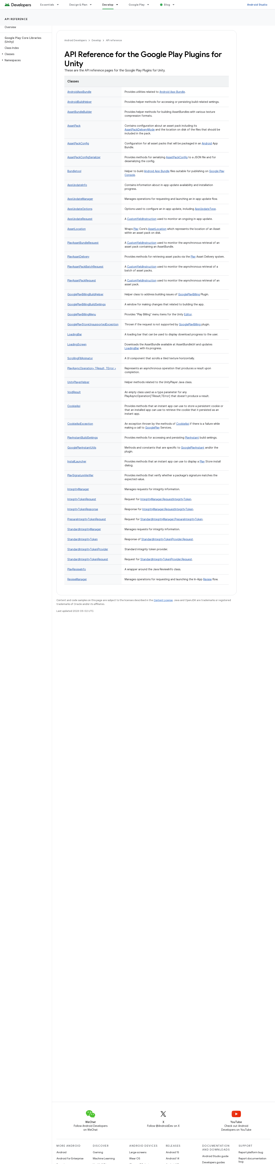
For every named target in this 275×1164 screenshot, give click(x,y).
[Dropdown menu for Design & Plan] (92, 4)
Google (183, 294)
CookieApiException (80, 423)
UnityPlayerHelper (78, 382)
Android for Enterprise (69, 1158)
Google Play (137, 4)
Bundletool (74, 171)
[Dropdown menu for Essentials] (59, 4)
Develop (96, 40)
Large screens (137, 1152)
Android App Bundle (172, 92)
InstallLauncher (76, 461)
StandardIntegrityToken (82, 539)
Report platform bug (251, 1152)
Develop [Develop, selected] (108, 4)
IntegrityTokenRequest (81, 499)
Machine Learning (104, 1158)
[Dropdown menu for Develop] (119, 4)
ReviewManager (77, 579)
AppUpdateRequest (79, 219)
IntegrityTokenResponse (82, 509)
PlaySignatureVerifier (80, 475)
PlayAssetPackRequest (81, 280)
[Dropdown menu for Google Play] (150, 4)
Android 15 (172, 1152)
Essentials (47, 4)
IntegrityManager (78, 489)
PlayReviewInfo (76, 569)
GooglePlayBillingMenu (81, 314)
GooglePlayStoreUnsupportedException (92, 324)
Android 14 (172, 1158)
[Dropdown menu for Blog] (175, 4)
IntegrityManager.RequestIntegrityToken (165, 499)
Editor (188, 314)
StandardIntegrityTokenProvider (87, 549)
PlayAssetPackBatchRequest (85, 266)
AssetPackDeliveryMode (140, 129)
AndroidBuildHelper (79, 102)
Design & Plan (78, 4)
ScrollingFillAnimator (80, 358)
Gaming (98, 1152)
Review (207, 579)
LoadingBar (74, 334)
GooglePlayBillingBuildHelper (85, 294)
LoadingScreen (76, 344)
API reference (16, 19)
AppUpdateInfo (77, 185)
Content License (163, 600)
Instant (194, 437)
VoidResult (74, 392)
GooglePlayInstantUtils (81, 447)
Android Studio (257, 4)
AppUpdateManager (80, 199)
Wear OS (134, 1158)
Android (207, 143)
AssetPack (73, 125)
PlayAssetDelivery (78, 256)
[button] (25, 54)
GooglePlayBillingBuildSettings (86, 304)
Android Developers (75, 40)
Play (135, 229)
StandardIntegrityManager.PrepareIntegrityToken (171, 519)
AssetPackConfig (78, 143)
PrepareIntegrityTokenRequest (86, 519)
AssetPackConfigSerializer (84, 157)
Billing (196, 294)
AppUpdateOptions (79, 209)
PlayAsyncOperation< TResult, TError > (91, 368)
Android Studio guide (215, 1156)
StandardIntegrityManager (84, 529)
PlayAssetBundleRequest (83, 243)
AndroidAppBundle (79, 92)
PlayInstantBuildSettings (82, 437)
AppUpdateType (205, 209)
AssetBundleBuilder (79, 112)
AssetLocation (76, 229)
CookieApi (73, 406)
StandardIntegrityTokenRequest (87, 559)
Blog (167, 4)
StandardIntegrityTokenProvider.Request (167, 539)
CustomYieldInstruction (141, 219)
